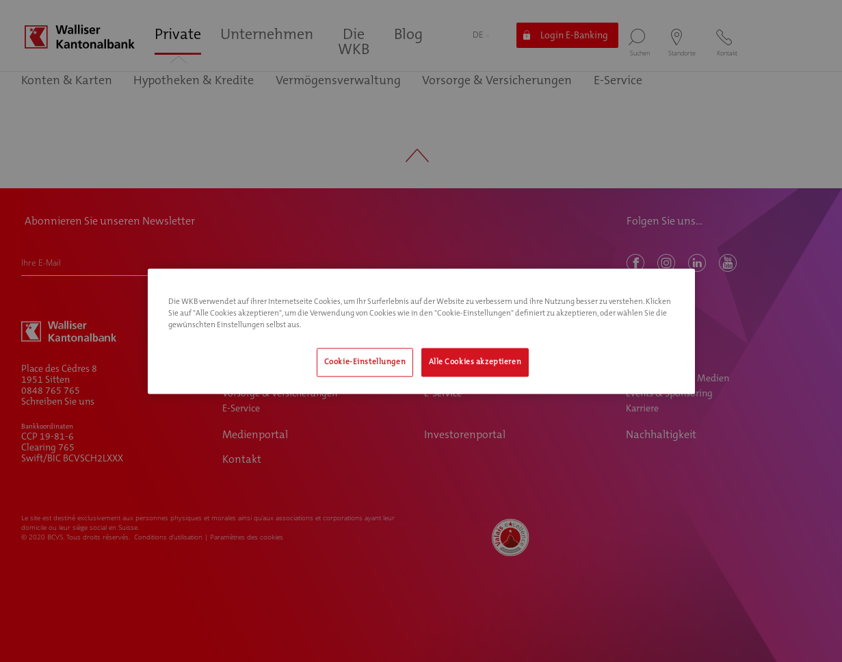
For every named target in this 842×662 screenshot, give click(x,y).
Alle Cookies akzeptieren (475, 362)
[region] (421, 331)
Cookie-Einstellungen (365, 362)
